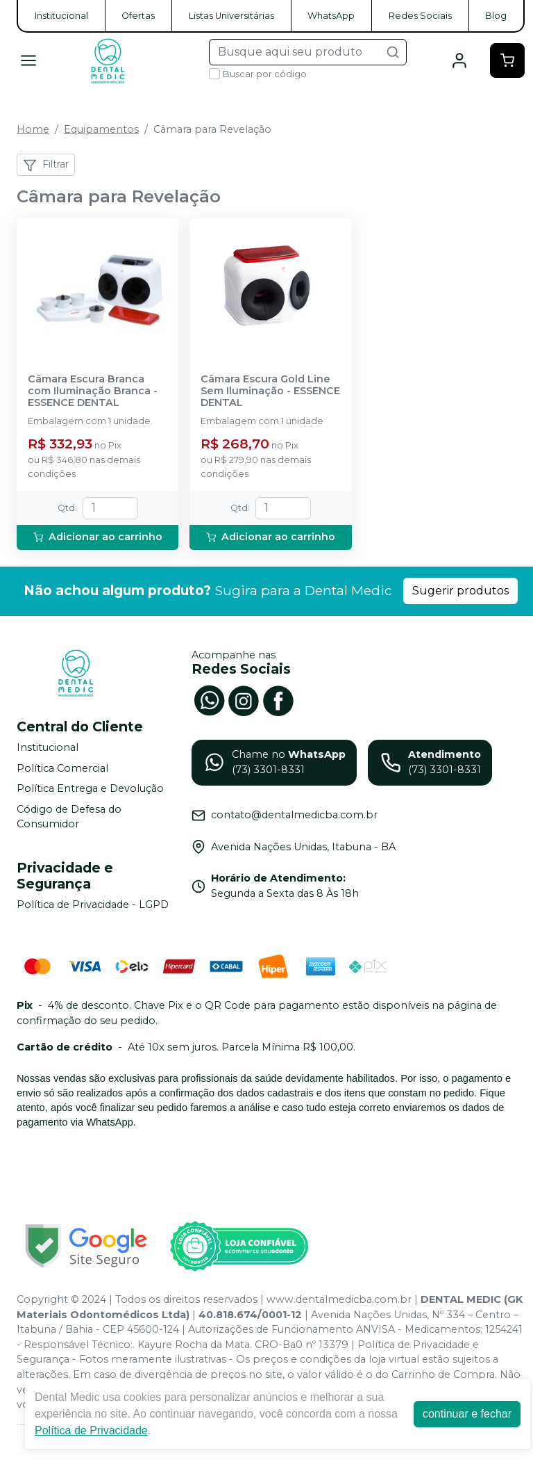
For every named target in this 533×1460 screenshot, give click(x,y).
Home (33, 129)
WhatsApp (331, 15)
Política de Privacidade (91, 1430)
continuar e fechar (467, 1414)
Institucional (61, 15)
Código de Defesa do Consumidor (69, 817)
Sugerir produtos (460, 590)
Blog (496, 15)
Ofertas (138, 15)
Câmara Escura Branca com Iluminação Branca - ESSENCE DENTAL (93, 391)
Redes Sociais (420, 15)
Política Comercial (62, 768)
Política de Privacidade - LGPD (93, 904)
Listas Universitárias (231, 15)
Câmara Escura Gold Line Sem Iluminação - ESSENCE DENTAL (270, 391)
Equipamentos (101, 129)
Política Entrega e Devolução (90, 788)
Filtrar (46, 165)
